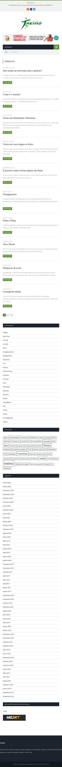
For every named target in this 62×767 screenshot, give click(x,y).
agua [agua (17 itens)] (5, 437)
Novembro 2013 (8, 696)
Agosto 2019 (7, 533)
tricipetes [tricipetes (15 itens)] (46, 464)
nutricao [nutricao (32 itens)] (22, 453)
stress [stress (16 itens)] (50, 459)
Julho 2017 (6, 576)
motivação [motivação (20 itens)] (12, 454)
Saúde (5, 398)
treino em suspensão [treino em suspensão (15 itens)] (36, 464)
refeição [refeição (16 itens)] (34, 459)
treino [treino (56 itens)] (8, 463)
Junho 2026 (7, 483)
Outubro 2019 (7, 525)
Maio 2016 (6, 622)
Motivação (6, 387)
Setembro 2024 (8, 502)
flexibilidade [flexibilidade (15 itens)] (7, 449)
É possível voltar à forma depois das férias (23, 170)
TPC (4, 406)
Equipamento (7, 356)
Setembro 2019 (8, 529)
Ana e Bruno (9, 244)
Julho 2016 (6, 615)
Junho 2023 (7, 514)
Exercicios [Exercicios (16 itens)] (21, 446)
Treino (5, 410)
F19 (4, 363)
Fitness (5, 367)
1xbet (5, 711)
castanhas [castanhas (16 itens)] (16, 441)
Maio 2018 (6, 553)
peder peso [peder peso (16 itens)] (32, 454)
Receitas (6, 395)
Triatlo (5, 414)
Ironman (6, 379)
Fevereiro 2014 (8, 685)
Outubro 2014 (7, 661)
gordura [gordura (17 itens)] (36, 449)
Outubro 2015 (7, 642)
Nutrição (6, 391)
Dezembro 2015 (8, 634)
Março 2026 (7, 487)
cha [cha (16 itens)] (29, 441)
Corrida (5, 340)
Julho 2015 (6, 650)
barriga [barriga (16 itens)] (48, 437)
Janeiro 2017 (7, 591)
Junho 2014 (7, 669)
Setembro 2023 (8, 510)
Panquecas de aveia (12, 268)
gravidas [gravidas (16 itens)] (43, 449)
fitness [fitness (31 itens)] (47, 445)
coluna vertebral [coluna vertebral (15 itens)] (37, 441)
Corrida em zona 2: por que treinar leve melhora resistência (30, 5)
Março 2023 (7, 521)
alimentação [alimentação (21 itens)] (14, 437)
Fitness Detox (7, 371)
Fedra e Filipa (9, 220)
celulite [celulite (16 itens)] (23, 441)
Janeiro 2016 (7, 630)
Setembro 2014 (8, 665)
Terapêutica (7, 402)
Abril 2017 (6, 584)
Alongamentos (10, 194)
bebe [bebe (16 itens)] (54, 437)
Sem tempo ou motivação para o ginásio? (22, 70)
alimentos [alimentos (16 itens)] (24, 437)
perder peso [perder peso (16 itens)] (42, 454)
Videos (5, 422)
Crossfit (5, 344)
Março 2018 (7, 556)
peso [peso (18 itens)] (50, 454)
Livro (4, 383)
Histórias (6, 375)
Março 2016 (7, 626)
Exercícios (6, 360)
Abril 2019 (6, 545)
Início (6, 52)
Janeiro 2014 (7, 689)
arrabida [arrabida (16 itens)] (41, 437)
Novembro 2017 (8, 568)
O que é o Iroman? (11, 94)
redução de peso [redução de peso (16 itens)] (25, 459)
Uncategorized (8, 418)
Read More (7, 82)
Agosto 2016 (7, 611)
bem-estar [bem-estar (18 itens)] (7, 441)
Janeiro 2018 (7, 560)
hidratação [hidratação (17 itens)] (51, 449)
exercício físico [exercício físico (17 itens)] (31, 446)
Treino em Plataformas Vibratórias (19, 118)
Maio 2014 (6, 673)
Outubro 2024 (7, 498)
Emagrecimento (8, 352)
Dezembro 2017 (8, 564)
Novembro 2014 (8, 658)
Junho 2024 (7, 506)
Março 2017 (7, 588)
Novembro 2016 (8, 599)
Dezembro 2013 (8, 692)
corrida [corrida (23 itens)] (47, 441)
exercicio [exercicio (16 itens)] (13, 446)
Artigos (5, 332)
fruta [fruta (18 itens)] (29, 449)
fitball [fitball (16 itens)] (39, 446)
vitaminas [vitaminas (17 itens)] (7, 468)
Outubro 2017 (7, 572)
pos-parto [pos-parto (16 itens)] (7, 459)
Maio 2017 (6, 580)
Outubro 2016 (7, 603)
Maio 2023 (6, 518)
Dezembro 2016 (8, 595)
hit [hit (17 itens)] (5, 454)
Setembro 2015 (8, 646)
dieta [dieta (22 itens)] (6, 445)
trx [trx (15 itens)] (52, 464)
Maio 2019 (6, 541)
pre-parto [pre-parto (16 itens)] (15, 459)
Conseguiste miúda (12, 291)
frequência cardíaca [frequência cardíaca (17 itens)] (19, 449)
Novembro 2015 (8, 638)
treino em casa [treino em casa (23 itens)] (21, 464)
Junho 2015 (7, 654)
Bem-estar (6, 336)
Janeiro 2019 (7, 549)
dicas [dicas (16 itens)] (53, 441)
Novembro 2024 (8, 494)
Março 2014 (7, 681)
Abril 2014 (6, 677)
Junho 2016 (7, 619)
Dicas (5, 348)
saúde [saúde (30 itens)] (42, 458)
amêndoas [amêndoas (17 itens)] (32, 437)
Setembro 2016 (8, 607)
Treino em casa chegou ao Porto (18, 144)
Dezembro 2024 (8, 490)
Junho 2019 (7, 537)
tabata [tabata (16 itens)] (56, 459)
